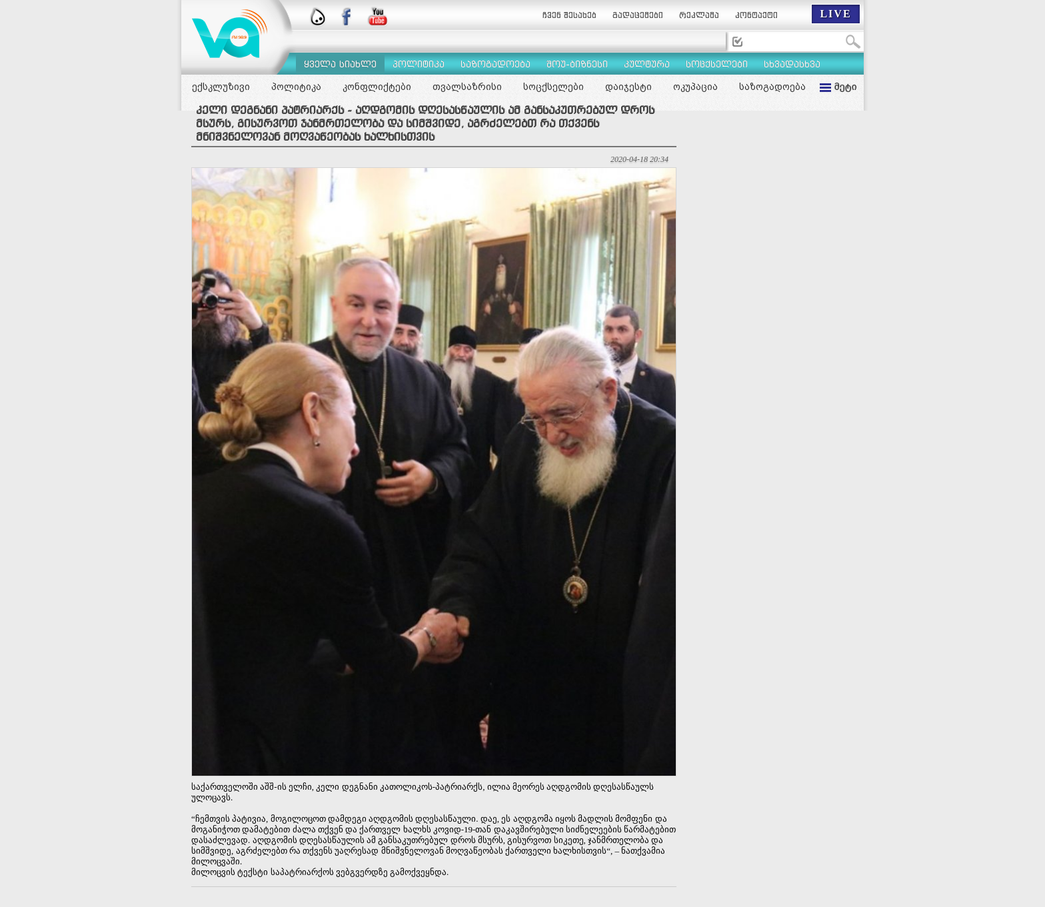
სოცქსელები (553, 86)
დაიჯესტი (628, 86)
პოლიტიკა (296, 86)
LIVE (835, 13)
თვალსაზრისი (467, 86)
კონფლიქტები (377, 86)
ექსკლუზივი (221, 86)
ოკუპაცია (695, 86)
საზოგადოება (772, 86)
